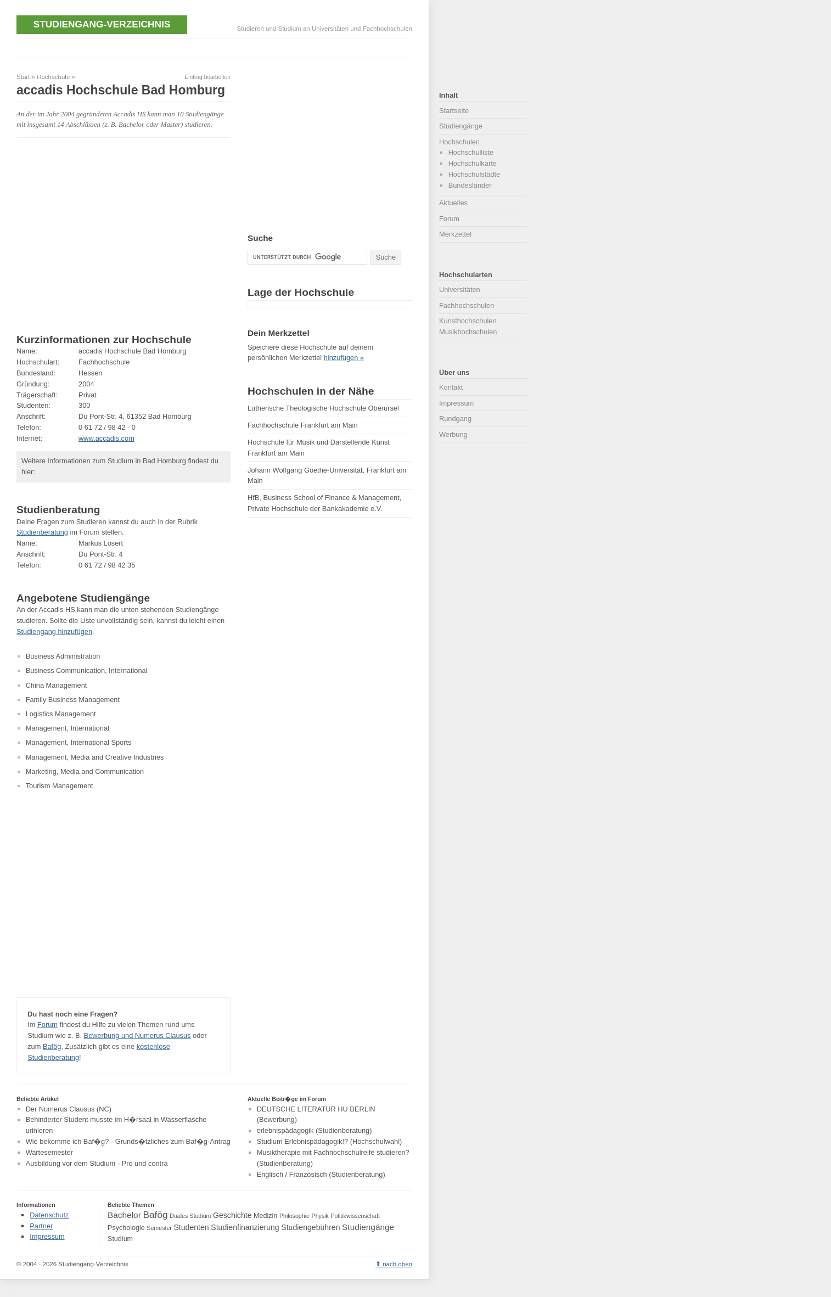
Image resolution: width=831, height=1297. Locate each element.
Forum (47, 1024)
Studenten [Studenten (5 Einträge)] (191, 1227)
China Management (56, 685)
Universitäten (459, 289)
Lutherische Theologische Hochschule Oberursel (323, 408)
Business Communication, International (87, 670)
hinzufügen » (344, 357)
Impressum (456, 403)
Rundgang (455, 418)
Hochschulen (459, 142)
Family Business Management (73, 699)
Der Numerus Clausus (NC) (68, 1109)
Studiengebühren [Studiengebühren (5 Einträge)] (310, 1227)
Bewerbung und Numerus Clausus (137, 1035)
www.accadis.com (106, 438)
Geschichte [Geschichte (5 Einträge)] (232, 1215)
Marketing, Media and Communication (85, 771)
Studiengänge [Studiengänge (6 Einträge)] (368, 1227)
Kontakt (451, 387)
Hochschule (53, 77)
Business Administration (63, 656)
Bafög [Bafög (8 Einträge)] (155, 1214)
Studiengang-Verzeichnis (101, 24)
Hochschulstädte (474, 174)
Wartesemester (49, 1152)
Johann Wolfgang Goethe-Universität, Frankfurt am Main (327, 475)
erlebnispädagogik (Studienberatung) (314, 1131)
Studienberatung (42, 532)
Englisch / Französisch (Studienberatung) (321, 1174)
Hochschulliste (471, 152)
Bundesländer (470, 185)
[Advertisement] (216, 46)
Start (23, 77)
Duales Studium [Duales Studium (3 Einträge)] (190, 1215)
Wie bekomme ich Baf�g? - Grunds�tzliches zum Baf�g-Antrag (128, 1141)
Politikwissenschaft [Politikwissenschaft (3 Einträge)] (355, 1215)
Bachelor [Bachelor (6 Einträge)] (124, 1215)
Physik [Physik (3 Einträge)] (320, 1215)
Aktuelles (453, 203)
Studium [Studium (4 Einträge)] (120, 1239)
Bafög (52, 1046)
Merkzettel (455, 234)
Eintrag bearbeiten (207, 77)
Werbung (453, 434)
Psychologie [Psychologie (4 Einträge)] (126, 1228)
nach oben (397, 1264)
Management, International (67, 728)
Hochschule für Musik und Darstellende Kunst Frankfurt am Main (319, 447)
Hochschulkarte (472, 163)
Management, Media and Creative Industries (95, 757)
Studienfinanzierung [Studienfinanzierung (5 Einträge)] (245, 1227)
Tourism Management (59, 786)
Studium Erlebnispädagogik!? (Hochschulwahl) (329, 1141)
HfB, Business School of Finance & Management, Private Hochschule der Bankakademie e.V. (324, 503)
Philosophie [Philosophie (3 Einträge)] (294, 1215)
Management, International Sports (79, 742)
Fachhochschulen (466, 305)
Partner (41, 1226)
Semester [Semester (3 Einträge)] (159, 1228)
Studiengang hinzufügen (54, 631)
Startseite (454, 110)
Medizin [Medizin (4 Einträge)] (265, 1216)
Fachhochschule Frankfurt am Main (303, 425)
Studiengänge (460, 126)
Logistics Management (61, 714)
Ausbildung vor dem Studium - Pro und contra (97, 1163)
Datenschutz (49, 1215)
